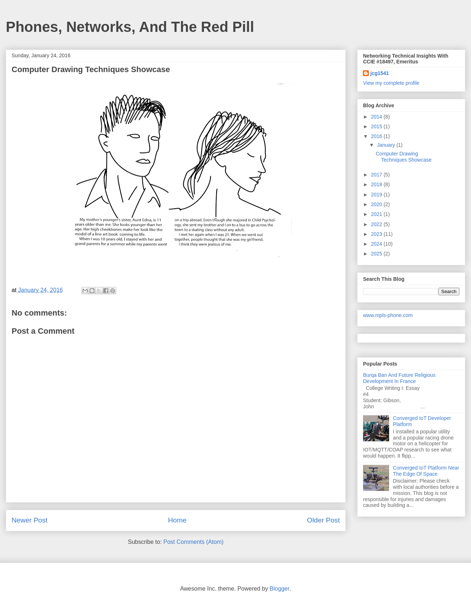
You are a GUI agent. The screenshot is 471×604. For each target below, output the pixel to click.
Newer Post (29, 520)
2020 (377, 204)
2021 (377, 214)
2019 (377, 194)
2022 (377, 224)
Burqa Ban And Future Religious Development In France (399, 378)
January (386, 145)
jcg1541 (379, 73)
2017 (377, 175)
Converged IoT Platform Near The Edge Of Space (426, 471)
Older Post (323, 520)
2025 (377, 254)
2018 (377, 184)
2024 (377, 244)
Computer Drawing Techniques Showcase (404, 157)
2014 (377, 117)
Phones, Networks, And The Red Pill (130, 27)
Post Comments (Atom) (193, 542)
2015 (377, 126)
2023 (377, 234)
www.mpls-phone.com (388, 315)
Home (177, 520)
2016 (377, 136)
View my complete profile (391, 83)
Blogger (279, 589)
